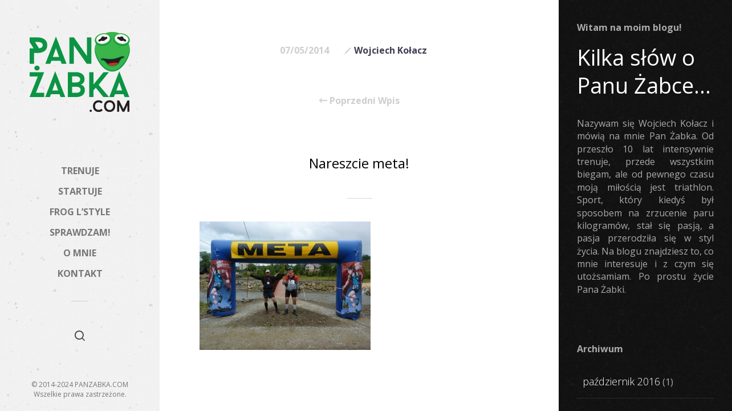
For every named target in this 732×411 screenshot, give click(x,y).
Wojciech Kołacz (390, 50)
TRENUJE (80, 170)
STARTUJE (80, 191)
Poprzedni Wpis (359, 100)
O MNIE (79, 253)
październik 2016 (621, 381)
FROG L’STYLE (80, 212)
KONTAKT (80, 273)
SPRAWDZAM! (80, 232)
